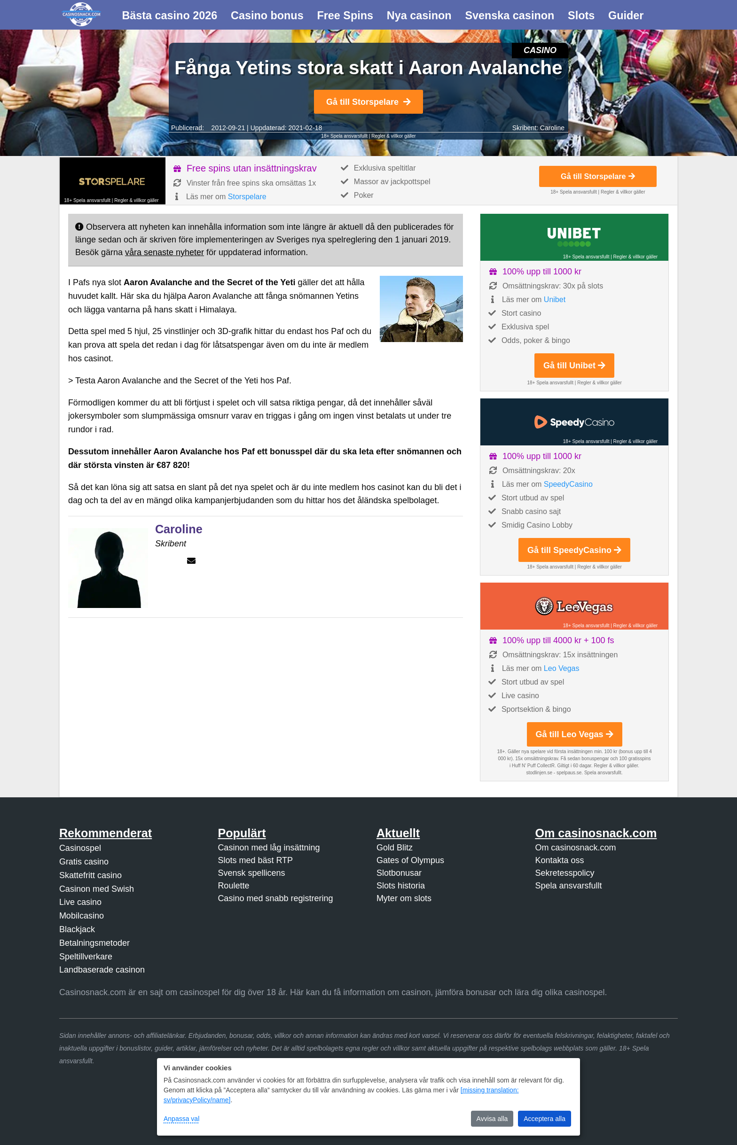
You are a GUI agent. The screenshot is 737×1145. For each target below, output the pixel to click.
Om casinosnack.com (575, 847)
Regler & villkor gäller (393, 136)
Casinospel (80, 848)
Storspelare (247, 197)
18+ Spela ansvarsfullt (344, 136)
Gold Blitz (394, 847)
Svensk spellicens (251, 873)
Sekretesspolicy (564, 873)
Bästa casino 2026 (169, 15)
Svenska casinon (509, 15)
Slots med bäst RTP (255, 860)
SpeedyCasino (568, 484)
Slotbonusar (399, 873)
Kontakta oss (559, 860)
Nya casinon (419, 15)
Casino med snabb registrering (275, 898)
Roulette (233, 885)
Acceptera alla (544, 1118)
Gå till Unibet (574, 365)
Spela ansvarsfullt (568, 885)
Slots (581, 15)
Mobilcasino (81, 915)
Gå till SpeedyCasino (574, 550)
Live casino (80, 902)
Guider (625, 15)
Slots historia (400, 885)
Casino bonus (267, 15)
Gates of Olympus (410, 860)
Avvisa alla (492, 1118)
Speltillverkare (85, 956)
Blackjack (77, 929)
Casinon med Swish (96, 889)
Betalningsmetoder (94, 943)
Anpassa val (181, 1118)
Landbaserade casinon (102, 969)
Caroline (552, 128)
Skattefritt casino (90, 875)
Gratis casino (84, 861)
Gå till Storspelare (368, 102)
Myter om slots (403, 898)
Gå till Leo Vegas (574, 734)
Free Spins (345, 15)
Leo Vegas (562, 668)
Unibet (554, 300)
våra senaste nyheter (164, 252)
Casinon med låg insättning (269, 847)
